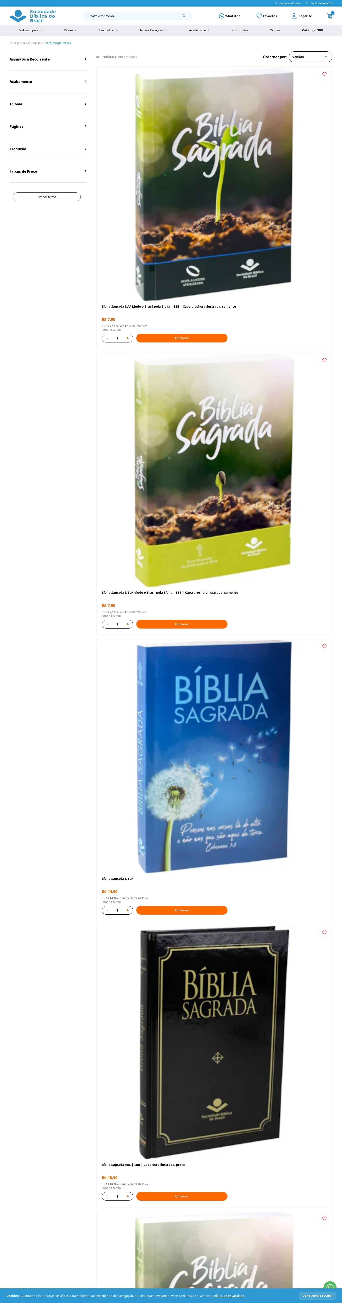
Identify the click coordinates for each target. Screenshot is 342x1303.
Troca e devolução (68, 1217)
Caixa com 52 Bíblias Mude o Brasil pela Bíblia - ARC (290, 782)
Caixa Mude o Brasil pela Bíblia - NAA (129, 907)
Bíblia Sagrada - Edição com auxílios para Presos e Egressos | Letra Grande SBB (292, 909)
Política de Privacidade (228, 1296)
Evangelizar (109, 30)
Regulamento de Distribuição (76, 1209)
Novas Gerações (154, 30)
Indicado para (31, 30)
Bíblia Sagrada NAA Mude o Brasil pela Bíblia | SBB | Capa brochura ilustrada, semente (130, 150)
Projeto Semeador (318, 3)
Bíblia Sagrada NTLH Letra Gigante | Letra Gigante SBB (293, 529)
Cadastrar (265, 1165)
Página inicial (22, 43)
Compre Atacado (288, 3)
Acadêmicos (199, 30)
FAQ (13, 1209)
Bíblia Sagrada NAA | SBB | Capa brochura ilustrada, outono (133, 529)
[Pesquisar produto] (186, 17)
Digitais (275, 30)
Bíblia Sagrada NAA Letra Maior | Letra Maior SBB (211, 529)
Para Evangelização (58, 43)
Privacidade (63, 1200)
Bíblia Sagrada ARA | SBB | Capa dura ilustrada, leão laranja (209, 909)
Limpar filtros (46, 197)
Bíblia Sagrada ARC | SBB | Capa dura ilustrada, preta (129, 276)
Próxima (233, 1094)
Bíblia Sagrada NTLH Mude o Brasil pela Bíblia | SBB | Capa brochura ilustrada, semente (211, 150)
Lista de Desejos (135, 1217)
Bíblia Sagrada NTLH (276, 148)
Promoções (240, 30)
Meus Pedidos (133, 1209)
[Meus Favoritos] (266, 16)
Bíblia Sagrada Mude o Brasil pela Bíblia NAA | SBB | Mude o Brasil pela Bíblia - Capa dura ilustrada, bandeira (290, 656)
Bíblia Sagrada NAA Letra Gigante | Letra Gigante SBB (213, 403)
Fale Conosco (182, 1200)
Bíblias (70, 30)
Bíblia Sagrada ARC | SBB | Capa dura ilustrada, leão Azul (209, 656)
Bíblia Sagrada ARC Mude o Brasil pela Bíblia (210, 276)
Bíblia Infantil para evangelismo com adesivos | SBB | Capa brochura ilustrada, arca (292, 403)
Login (127, 1200)
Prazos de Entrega (68, 1225)
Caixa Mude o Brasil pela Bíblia (124, 780)
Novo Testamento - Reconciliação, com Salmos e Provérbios (131, 403)
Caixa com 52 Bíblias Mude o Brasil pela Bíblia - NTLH (290, 1035)
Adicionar (151, 179)
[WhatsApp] (230, 16)
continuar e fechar (317, 1296)
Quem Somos (19, 1200)
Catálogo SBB (312, 30)
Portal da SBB (20, 1217)
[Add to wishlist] (165, 73)
